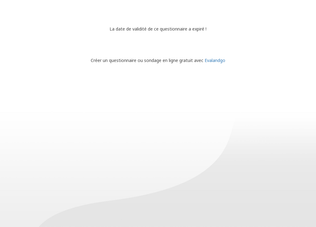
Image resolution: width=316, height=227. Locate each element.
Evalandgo (215, 60)
